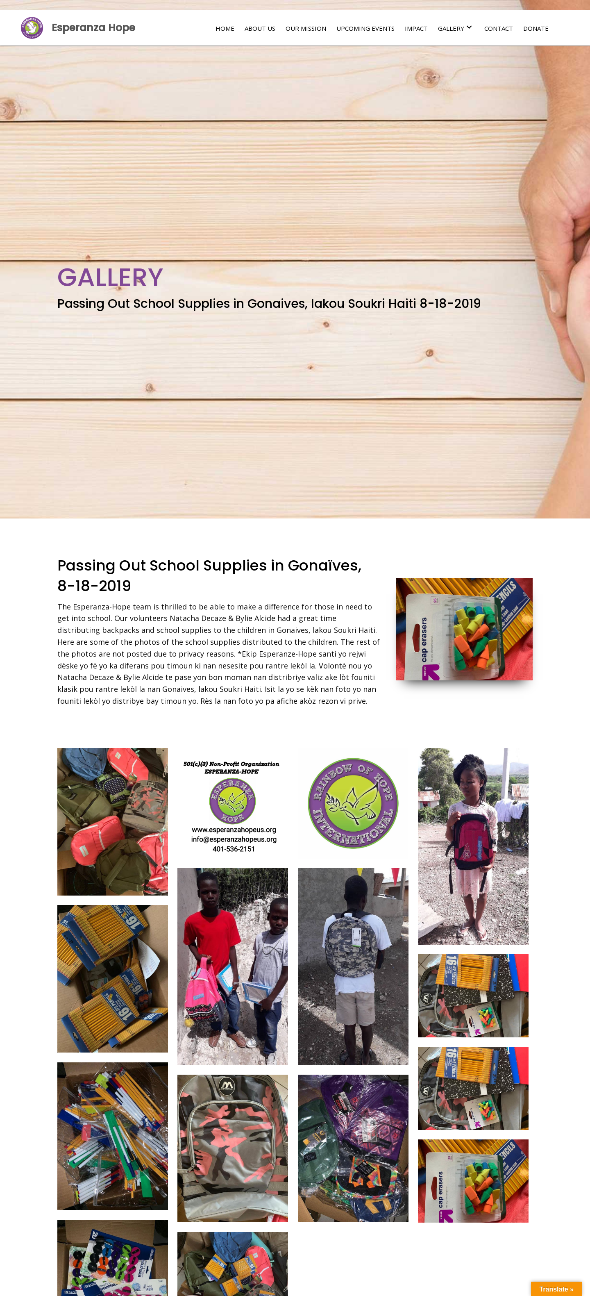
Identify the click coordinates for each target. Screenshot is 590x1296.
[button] (469, 27)
